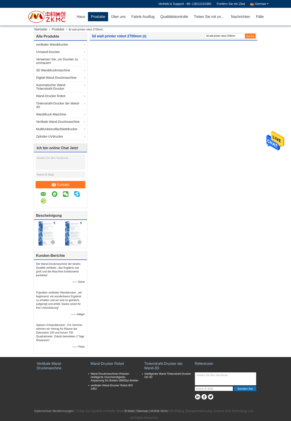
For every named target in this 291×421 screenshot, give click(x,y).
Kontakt (60, 185)
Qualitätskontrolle (174, 17)
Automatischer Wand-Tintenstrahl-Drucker (51, 86)
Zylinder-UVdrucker (49, 136)
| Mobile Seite (158, 411)
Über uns (118, 17)
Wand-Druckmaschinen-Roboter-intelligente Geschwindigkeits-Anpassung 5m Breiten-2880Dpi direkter (114, 377)
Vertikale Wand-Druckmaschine (58, 121)
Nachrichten (240, 17)
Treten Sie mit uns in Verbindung (211, 17)
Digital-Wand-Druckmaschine (56, 77)
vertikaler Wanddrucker (52, 44)
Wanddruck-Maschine (51, 114)
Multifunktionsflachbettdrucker (56, 129)
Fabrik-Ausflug (142, 17)
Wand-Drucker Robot (50, 96)
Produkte (98, 17)
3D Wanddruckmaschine (53, 70)
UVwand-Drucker (48, 52)
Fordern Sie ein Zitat (231, 4)
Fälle (260, 17)
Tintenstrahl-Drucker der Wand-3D (58, 105)
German (262, 4)
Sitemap (142, 411)
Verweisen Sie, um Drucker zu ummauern (57, 61)
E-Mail (129, 411)
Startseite (40, 29)
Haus (81, 17)
